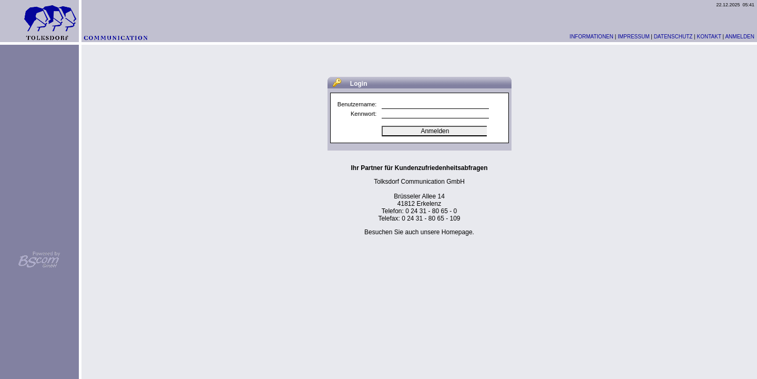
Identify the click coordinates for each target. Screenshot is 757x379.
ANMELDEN (739, 36)
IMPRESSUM (634, 36)
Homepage (457, 232)
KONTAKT (709, 36)
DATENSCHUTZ (673, 36)
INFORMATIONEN (591, 36)
